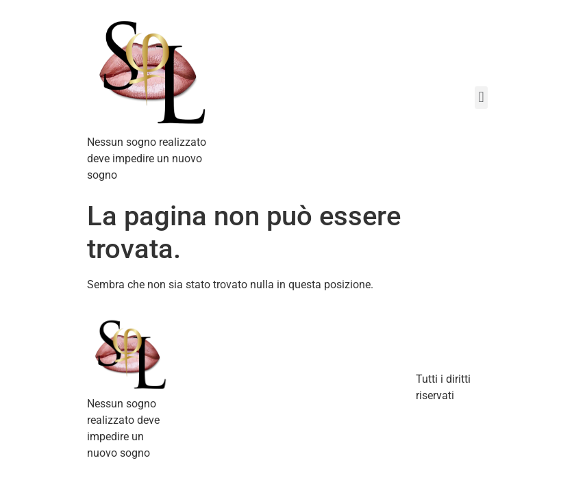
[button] (481, 97)
